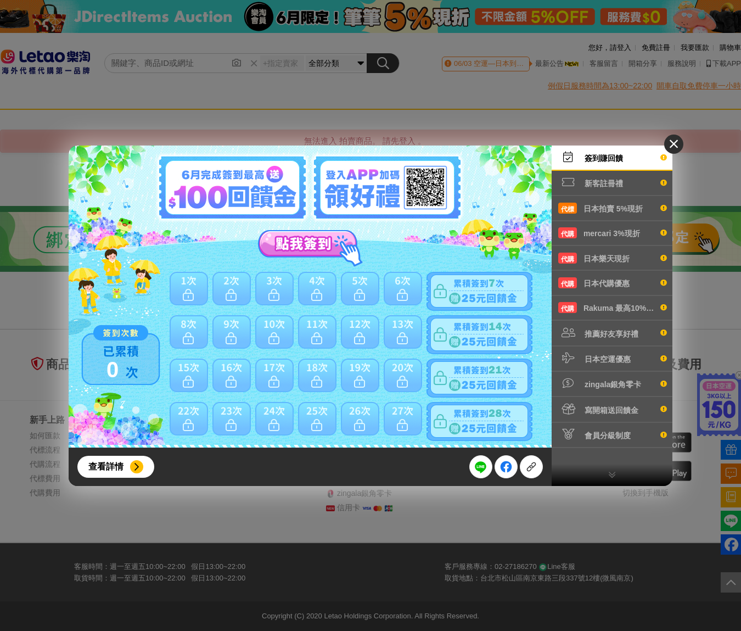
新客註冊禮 (612, 182)
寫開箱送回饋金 (612, 409)
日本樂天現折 (612, 258)
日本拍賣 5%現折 (612, 208)
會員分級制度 (612, 434)
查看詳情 (106, 466)
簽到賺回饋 (612, 157)
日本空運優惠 (612, 358)
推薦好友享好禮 (612, 332)
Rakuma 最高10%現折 (612, 307)
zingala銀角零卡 (612, 383)
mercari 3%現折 (612, 232)
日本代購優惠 (612, 282)
